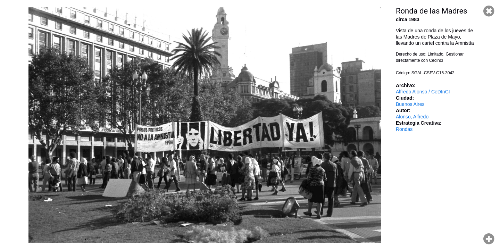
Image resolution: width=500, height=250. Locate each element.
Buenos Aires (410, 104)
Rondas (404, 129)
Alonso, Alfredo (412, 116)
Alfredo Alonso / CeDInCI (423, 91)
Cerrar (489, 11)
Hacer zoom (489, 239)
